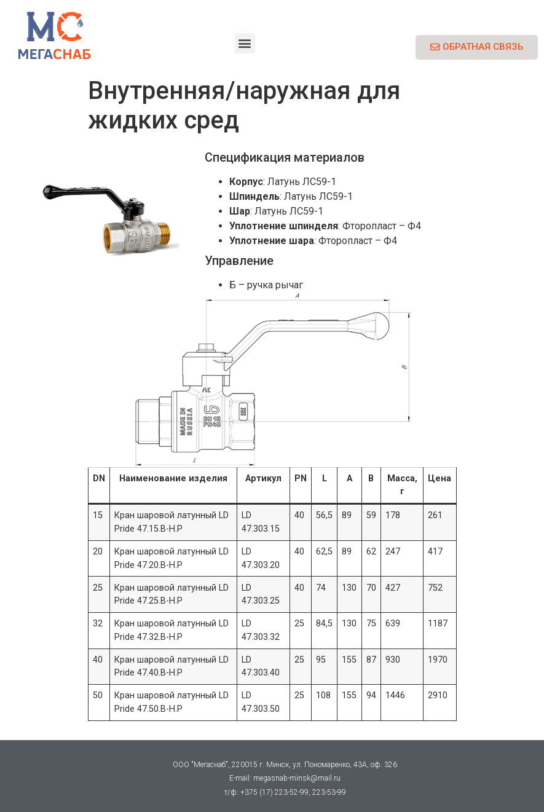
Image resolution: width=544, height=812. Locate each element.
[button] (245, 43)
